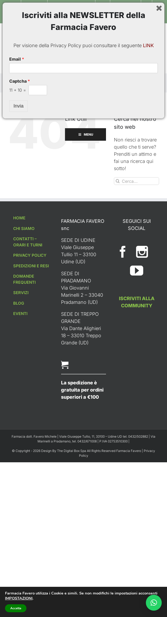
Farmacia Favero (128, 451)
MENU (83, 67)
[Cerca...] (136, 181)
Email (16, 555)
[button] (154, 603)
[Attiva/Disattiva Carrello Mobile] (146, 31)
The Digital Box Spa (72, 451)
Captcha (19, 577)
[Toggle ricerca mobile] (156, 31)
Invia (18, 602)
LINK (148, 541)
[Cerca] (118, 181)
